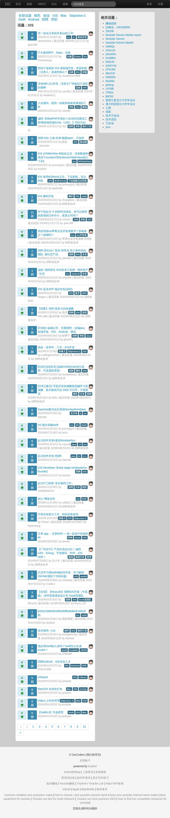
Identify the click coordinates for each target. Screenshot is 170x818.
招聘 (45, 19)
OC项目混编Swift (48, 424)
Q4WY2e (111, 65)
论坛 (54, 4)
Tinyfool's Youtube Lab (90, 783)
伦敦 (69, 56)
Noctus (66, 475)
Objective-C (77, 15)
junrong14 (58, 165)
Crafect (50, 583)
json (108, 127)
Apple (76, 789)
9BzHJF (110, 73)
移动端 (83, 142)
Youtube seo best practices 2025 (96, 798)
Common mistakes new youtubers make (28, 795)
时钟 (70, 537)
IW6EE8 (110, 77)
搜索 (65, 4)
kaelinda (57, 188)
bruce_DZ (80, 603)
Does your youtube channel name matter (133, 795)
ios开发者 (81, 235)
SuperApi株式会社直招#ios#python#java (62, 409)
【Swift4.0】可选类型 (51, 712)
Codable (73, 650)
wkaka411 (49, 95)
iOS (55, 15)
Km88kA (111, 57)
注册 (160, 4)
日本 (76, 219)
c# (80, 444)
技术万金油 (112, 115)
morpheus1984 (71, 75)
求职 (54, 19)
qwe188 (32, 44)
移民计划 (82, 630)
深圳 (84, 312)
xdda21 (66, 502)
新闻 (29, 4)
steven (66, 541)
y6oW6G (111, 54)
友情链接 (100, 771)
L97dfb (110, 88)
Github (66, 789)
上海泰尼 (87, 771)
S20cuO (110, 50)
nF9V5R (110, 69)
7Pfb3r (110, 92)
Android (33, 19)
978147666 (44, 669)
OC (8, 4)
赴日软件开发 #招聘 (50, 455)
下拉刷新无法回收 (77, 180)
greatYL (68, 339)
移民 (37, 15)
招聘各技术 (68, 203)
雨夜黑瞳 (67, 618)
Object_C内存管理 (49, 700)
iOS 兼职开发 (46, 196)
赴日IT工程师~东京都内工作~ (55, 483)
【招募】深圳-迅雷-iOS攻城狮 (56, 308)
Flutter (77, 56)
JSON (83, 650)
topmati (42, 416)
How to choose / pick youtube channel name (80, 795)
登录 (149, 4)
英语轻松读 (68, 777)
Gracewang (45, 60)
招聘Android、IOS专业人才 (54, 661)
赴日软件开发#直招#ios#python (56, 440)
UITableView (84, 161)
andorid (75, 273)
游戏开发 (80, 557)
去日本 (73, 413)
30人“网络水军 (46, 498)
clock (77, 537)
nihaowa (67, 580)
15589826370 (46, 490)
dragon (42, 296)
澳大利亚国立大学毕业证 (120, 104)
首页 (18, 4)
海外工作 (86, 126)
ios (68, 37)
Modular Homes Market (120, 42)
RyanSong (34, 525)
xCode (83, 689)
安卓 (84, 254)
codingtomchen (50, 355)
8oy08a (110, 81)
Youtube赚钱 (67, 783)
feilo (54, 397)
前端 (84, 72)
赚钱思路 (111, 23)
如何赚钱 (51, 783)
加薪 (108, 111)
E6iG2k (110, 61)
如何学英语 (83, 777)
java (74, 444)
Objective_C (67, 700)
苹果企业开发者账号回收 (77, 238)
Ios (85, 56)
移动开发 (82, 37)
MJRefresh (60, 180)
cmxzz (66, 219)
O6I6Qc (110, 46)
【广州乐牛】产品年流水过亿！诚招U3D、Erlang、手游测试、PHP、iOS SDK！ (60, 553)
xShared (43, 677)
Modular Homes (115, 38)
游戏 (70, 557)
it (80, 413)
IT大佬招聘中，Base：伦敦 (54, 52)
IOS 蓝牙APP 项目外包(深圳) (55, 289)
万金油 (110, 123)
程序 (89, 557)
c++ (85, 456)
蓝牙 (77, 293)
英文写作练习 (101, 777)
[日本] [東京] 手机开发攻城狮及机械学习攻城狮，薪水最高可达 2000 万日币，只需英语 (63, 390)
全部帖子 (85, 760)
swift (84, 196)
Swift (21, 19)
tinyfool (42, 168)
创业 (46, 15)
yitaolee (66, 258)
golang (110, 84)
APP (84, 293)
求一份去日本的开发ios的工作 (56, 33)
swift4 (83, 576)
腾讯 (78, 370)
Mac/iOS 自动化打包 (50, 688)
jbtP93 (109, 96)
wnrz (65, 432)
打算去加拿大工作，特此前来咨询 (58, 514)
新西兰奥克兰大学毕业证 (120, 100)
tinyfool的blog (72, 771)
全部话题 (25, 15)
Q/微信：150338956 (118, 27)
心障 (108, 107)
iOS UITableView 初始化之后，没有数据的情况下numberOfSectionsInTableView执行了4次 (63, 157)
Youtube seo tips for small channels (53, 798)
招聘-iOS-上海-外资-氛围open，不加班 (61, 137)
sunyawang (69, 374)
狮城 (84, 107)
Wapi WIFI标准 (115, 783)
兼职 (70, 196)
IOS (71, 293)
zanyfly (66, 91)
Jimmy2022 (45, 40)
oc (74, 37)
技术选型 (111, 119)
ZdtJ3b (110, 31)
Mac (64, 15)
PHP (84, 499)
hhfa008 (67, 653)
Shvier (45, 521)
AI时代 (42, 4)
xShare (83, 677)
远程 (71, 72)
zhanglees (68, 199)
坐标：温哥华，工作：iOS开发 (56, 347)
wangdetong (69, 634)
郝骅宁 (66, 335)
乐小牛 (56, 560)
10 (84, 726)
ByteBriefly (88, 789)
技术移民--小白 (47, 630)
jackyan (66, 681)
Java (88, 335)
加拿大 (62, 351)
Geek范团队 (85, 599)
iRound (32, 603)
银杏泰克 (102, 789)
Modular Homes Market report (123, 34)
